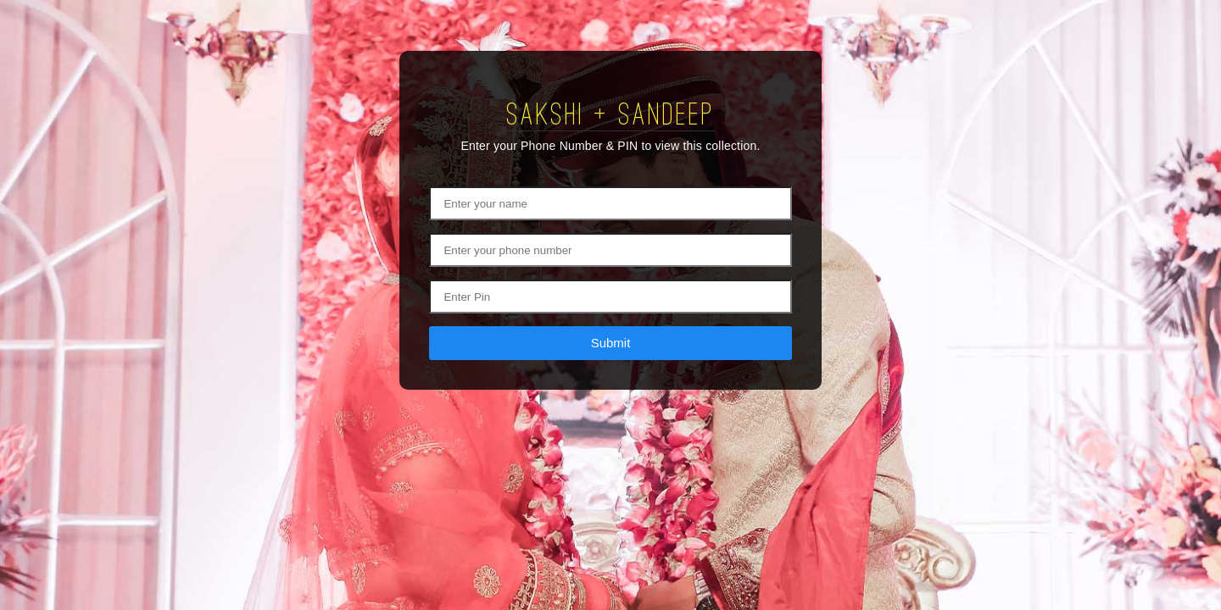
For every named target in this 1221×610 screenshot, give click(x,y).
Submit (611, 343)
